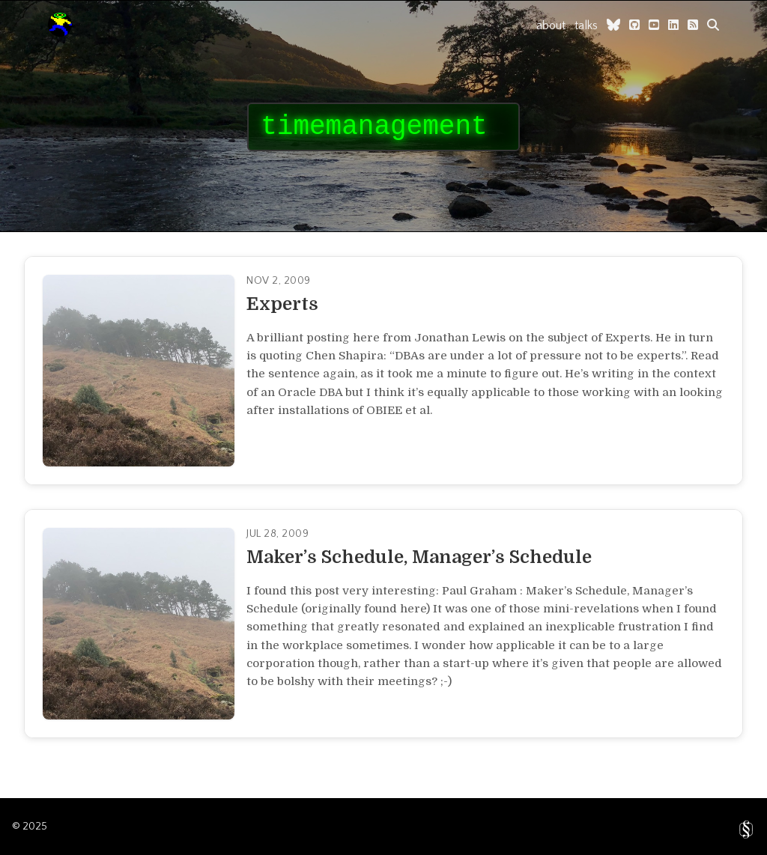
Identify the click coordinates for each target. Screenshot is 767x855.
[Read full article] (383, 370)
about (551, 25)
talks (586, 25)
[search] (713, 25)
